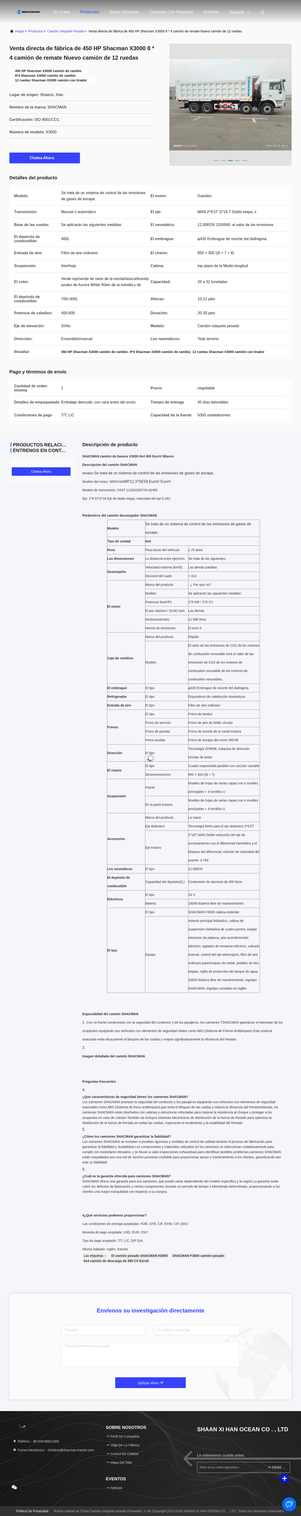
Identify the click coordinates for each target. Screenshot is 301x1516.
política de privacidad (32, 1511)
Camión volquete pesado (65, 31)
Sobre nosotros (124, 12)
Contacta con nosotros (171, 12)
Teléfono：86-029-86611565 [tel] (36, 1441)
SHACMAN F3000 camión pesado (198, 1256)
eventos (211, 12)
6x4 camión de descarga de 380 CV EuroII (116, 1261)
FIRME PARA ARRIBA (276, 1467)
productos (35, 31)
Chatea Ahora (44, 157)
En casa (62, 12)
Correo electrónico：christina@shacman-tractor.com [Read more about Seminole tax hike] (53, 1450)
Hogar (19, 31)
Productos (89, 12)
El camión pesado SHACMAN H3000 (139, 1256)
